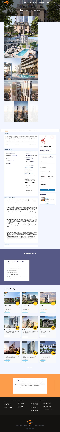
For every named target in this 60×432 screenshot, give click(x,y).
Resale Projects (42, 2)
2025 (28, 309)
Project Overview (13, 130)
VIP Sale (6, 292)
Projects (29, 2)
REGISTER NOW (30, 391)
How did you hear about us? (43, 171)
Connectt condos (25, 305)
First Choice (42, 176)
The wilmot (6, 355)
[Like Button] (52, 137)
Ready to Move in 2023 (34, 407)
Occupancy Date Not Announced (48, 409)
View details (47, 203)
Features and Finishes (22, 130)
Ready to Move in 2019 (34, 401)
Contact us (53, 2)
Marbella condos (7, 305)
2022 (10, 309)
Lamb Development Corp (33, 151)
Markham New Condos (20, 407)
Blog (48, 2)
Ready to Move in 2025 (34, 410)
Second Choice (50, 176)
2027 (11, 146)
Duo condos (24, 329)
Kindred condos (25, 355)
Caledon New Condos (20, 403)
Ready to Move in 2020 (34, 403)
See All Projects (30, 367)
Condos (7, 144)
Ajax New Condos (7, 401)
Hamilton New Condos (20, 406)
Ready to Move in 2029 (47, 406)
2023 (46, 309)
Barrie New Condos (7, 404)
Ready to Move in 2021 (34, 404)
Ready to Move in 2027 (47, 403)
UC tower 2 (42, 305)
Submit (47, 189)
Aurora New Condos (7, 403)
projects (27, 12)
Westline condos (43, 355)
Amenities (36, 130)
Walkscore (30, 130)
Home (25, 2)
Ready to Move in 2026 (47, 402)
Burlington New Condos (21, 402)
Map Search (35, 2)
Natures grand (43, 329)
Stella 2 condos (7, 329)
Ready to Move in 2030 (47, 407)
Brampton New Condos (8, 407)
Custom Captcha (43, 184)
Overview (6, 130)
